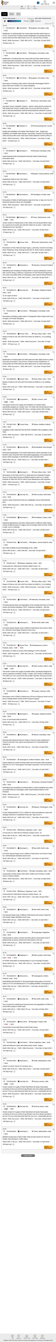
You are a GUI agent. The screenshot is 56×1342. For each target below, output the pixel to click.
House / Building (25, 242)
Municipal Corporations (24, 151)
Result (12, 14)
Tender (4, 14)
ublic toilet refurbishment (43, 18)
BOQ (18, 14)
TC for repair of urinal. (10, 295)
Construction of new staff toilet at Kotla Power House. (20, 1027)
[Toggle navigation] (53, 2)
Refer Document (13, 40)
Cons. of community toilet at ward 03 (15, 719)
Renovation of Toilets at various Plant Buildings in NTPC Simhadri (24, 651)
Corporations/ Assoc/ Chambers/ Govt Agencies (25, 399)
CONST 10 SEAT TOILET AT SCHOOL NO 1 (17, 1066)
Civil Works (23, 28)
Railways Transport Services (24, 101)
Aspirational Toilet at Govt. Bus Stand (15, 179)
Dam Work (23, 1022)
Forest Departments (25, 424)
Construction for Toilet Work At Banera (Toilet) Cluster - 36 (22, 894)
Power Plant (24, 645)
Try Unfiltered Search (14, 21)
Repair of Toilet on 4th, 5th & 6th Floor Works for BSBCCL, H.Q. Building (27, 584)
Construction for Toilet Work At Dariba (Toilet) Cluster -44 (21, 566)
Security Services (25, 290)
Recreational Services (24, 194)
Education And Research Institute (25, 265)
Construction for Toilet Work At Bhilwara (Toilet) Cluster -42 (22, 833)
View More (28, 1156)
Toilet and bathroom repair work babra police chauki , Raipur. (23, 1045)
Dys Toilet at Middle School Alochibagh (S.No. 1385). (20, 548)
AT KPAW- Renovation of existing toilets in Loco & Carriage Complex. (26, 961)
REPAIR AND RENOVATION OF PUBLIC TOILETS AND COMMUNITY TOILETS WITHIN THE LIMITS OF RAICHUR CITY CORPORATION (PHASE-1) (26, 742)
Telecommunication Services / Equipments (25, 976)
